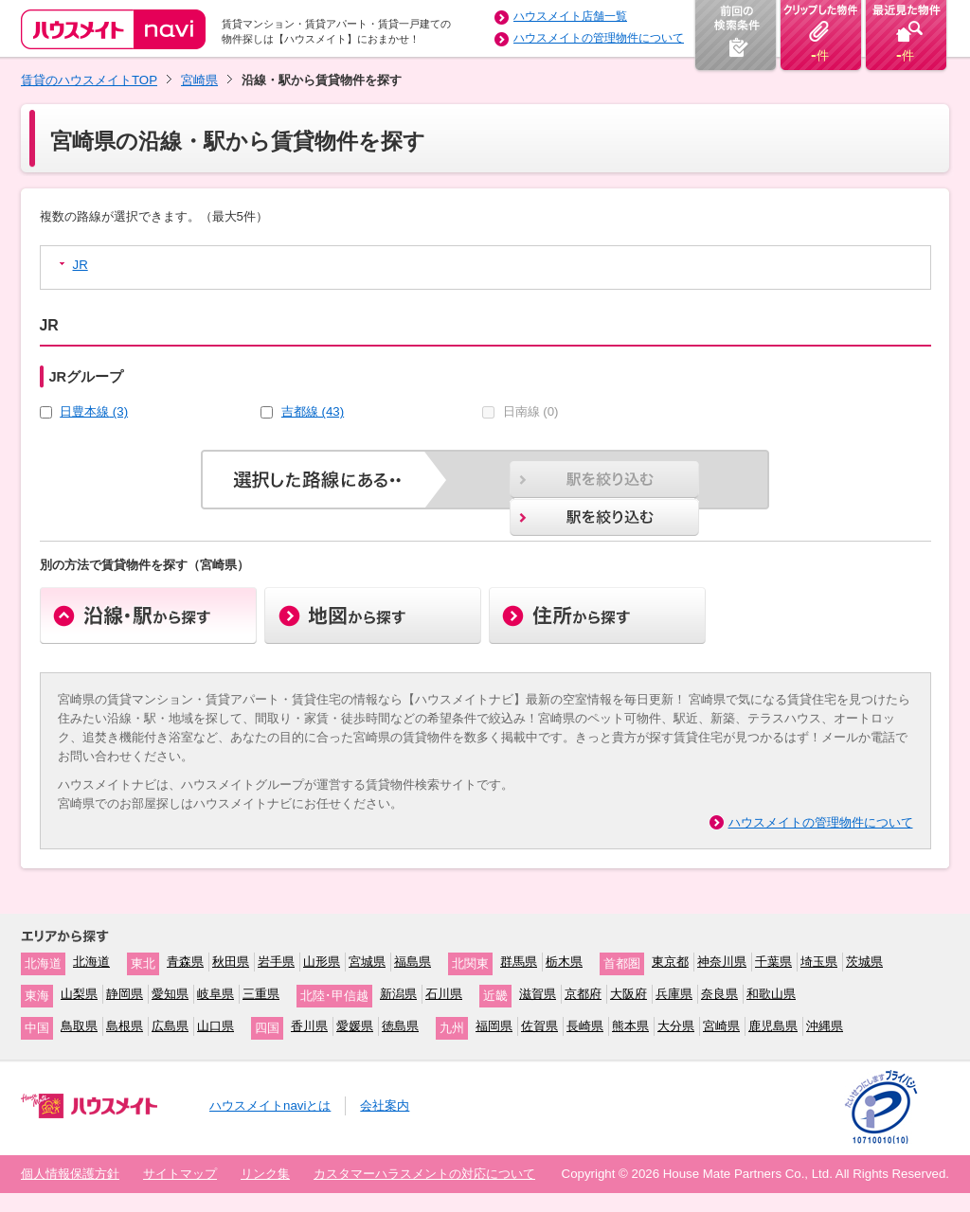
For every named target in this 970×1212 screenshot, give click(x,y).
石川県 (443, 994)
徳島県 (400, 1026)
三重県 (260, 994)
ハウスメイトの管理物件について (598, 38)
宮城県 (367, 961)
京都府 (583, 994)
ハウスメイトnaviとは (270, 1105)
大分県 (675, 1026)
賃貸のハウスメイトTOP (89, 80)
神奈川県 (721, 961)
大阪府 (628, 994)
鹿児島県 (773, 1026)
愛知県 (170, 994)
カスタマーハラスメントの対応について (424, 1174)
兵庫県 (674, 994)
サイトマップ (180, 1174)
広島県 (170, 1026)
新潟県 (398, 994)
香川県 (309, 1026)
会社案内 (384, 1105)
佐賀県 (539, 1026)
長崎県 (584, 1026)
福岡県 (494, 1026)
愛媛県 (354, 1026)
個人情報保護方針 (70, 1174)
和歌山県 (771, 994)
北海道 (91, 961)
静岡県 (124, 994)
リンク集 (265, 1174)
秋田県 (230, 961)
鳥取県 (79, 1026)
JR (80, 265)
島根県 (124, 1026)
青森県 (185, 961)
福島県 (412, 961)
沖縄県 (824, 1026)
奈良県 (719, 994)
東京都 (670, 961)
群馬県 (518, 961)
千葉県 (773, 961)
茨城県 (864, 961)
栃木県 (564, 961)
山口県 (215, 1026)
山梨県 (79, 994)
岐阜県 (215, 994)
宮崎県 (199, 80)
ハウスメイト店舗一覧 (570, 16)
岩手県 (276, 961)
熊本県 (630, 1026)
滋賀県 (537, 994)
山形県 (321, 961)
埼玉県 (818, 961)
